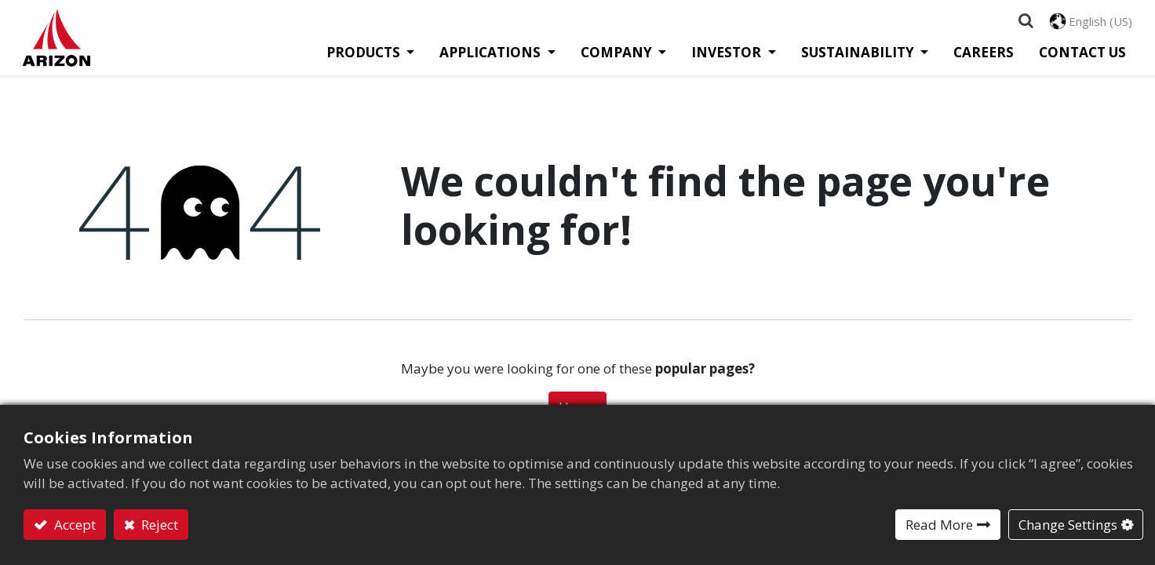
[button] (1025, 23)
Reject (158, 525)
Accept (73, 525)
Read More (939, 525)
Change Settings (1067, 525)
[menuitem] (976, 59)
